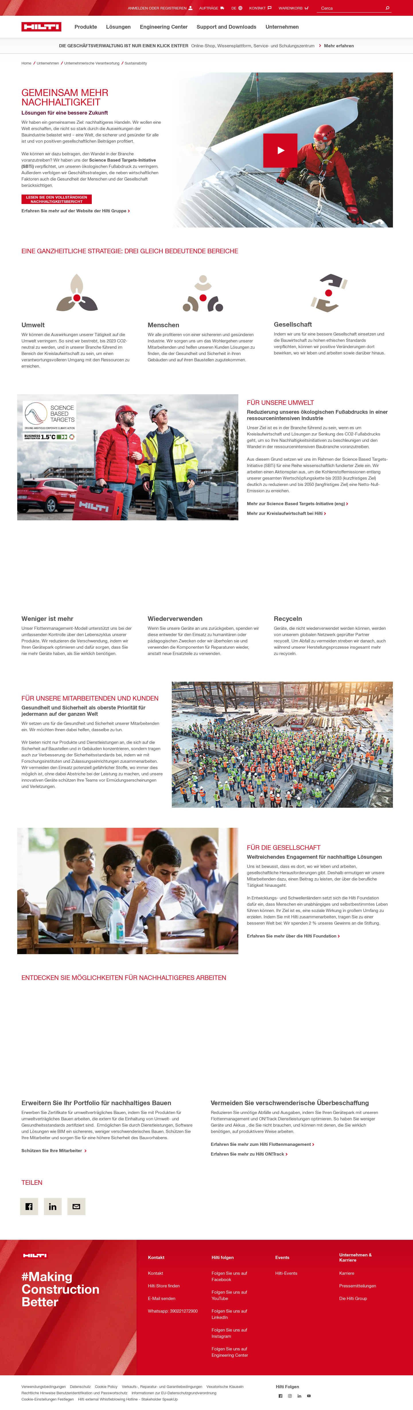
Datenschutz (80, 1386)
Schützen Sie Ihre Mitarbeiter (52, 1150)
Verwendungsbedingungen (44, 1386)
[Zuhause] (41, 27)
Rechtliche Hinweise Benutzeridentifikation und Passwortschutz (74, 1393)
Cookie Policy (106, 1386)
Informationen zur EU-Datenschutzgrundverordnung (174, 1393)
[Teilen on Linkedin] (53, 1206)
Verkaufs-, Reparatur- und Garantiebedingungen (162, 1386)
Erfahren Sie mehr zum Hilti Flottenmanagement (261, 1144)
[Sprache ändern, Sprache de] (238, 8)
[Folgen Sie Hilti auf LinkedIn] (299, 1396)
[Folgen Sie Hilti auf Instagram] (290, 1396)
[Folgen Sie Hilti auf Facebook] (280, 1396)
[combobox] (354, 8)
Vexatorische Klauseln (224, 1386)
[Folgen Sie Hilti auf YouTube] (309, 1396)
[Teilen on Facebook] (29, 1206)
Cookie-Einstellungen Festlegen (48, 1399)
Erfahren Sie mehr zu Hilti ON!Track (247, 1153)
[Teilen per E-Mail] (76, 1206)
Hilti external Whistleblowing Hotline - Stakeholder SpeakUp (128, 1399)
